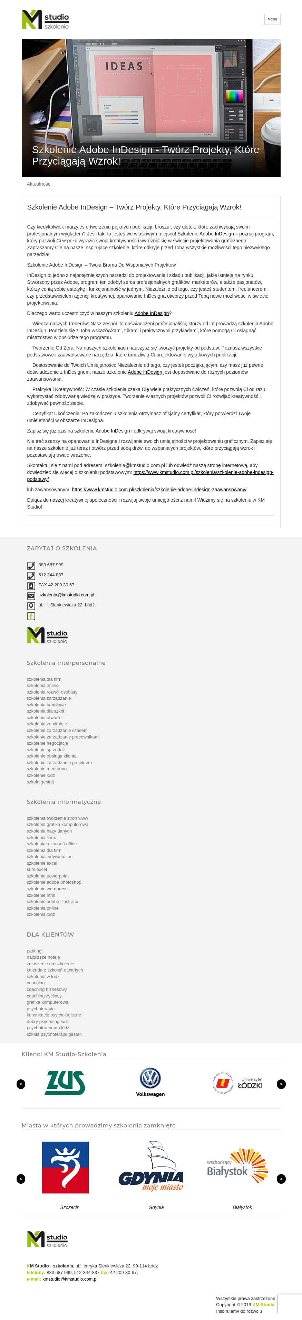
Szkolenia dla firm (44, 679)
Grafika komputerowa (48, 1002)
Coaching (36, 982)
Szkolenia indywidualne (50, 856)
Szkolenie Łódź (41, 775)
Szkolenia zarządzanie (49, 698)
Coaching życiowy (44, 995)
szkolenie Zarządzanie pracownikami (63, 737)
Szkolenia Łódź (41, 914)
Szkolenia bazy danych (49, 831)
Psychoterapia (41, 1008)
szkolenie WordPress (47, 888)
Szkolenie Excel (42, 863)
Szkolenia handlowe (46, 704)
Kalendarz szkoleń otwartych (55, 970)
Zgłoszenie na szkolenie (50, 963)
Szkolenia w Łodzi (44, 976)
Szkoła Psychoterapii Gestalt (54, 1034)
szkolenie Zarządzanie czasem (57, 730)
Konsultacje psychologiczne (54, 1014)
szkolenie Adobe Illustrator (53, 901)
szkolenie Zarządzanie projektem (59, 762)
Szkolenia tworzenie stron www (57, 818)
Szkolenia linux (41, 837)
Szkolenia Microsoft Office (52, 843)
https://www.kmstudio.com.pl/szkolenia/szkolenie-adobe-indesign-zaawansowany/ (159, 489)
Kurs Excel (37, 869)
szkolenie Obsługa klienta (52, 756)
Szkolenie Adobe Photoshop (54, 882)
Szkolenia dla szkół (45, 711)
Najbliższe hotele (43, 957)
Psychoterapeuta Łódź (48, 1027)
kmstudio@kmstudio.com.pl (69, 1279)
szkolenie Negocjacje (47, 743)
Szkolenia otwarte (44, 717)
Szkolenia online (43, 685)
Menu (272, 19)
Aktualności (39, 184)
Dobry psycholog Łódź (48, 1021)
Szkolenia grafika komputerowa (57, 824)
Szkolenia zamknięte (47, 723)
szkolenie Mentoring (47, 768)
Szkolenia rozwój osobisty (52, 692)
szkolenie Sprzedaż (46, 749)
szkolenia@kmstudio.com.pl (66, 594)
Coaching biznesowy (47, 989)
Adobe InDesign (216, 233)
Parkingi (35, 951)
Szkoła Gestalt (40, 781)
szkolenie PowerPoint (48, 876)
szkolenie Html (41, 895)
